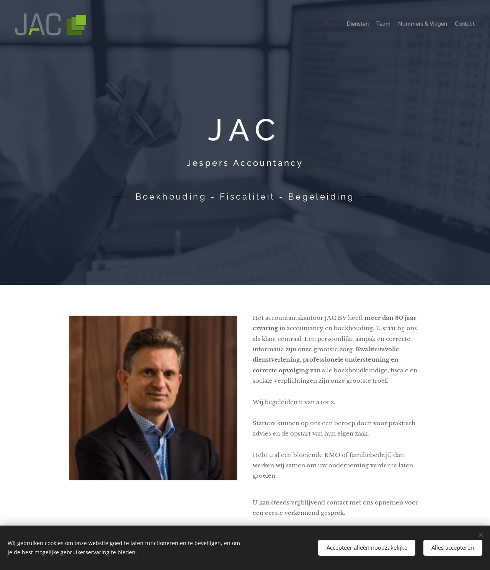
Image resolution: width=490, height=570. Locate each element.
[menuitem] (445, 24)
